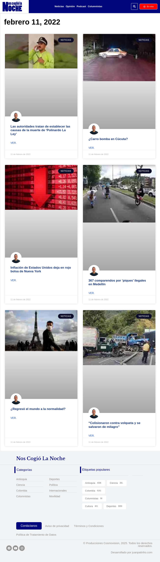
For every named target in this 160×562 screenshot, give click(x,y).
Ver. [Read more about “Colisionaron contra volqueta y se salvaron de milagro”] (91, 435)
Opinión (70, 6)
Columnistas (95, 6)
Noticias (59, 6)
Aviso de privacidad (57, 525)
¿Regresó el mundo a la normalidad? (38, 409)
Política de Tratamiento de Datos (36, 534)
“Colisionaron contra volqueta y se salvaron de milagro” (114, 424)
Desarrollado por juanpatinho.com (131, 552)
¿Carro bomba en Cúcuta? (108, 139)
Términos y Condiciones (89, 525)
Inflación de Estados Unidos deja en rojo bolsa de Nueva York (41, 269)
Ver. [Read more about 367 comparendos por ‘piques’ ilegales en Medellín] (91, 293)
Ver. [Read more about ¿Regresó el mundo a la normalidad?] (14, 417)
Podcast (81, 6)
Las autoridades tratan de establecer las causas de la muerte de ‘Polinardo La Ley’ (40, 130)
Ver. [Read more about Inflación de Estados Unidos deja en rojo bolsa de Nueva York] (14, 280)
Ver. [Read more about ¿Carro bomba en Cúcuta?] (91, 147)
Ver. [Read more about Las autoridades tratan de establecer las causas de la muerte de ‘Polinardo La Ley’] (14, 142)
